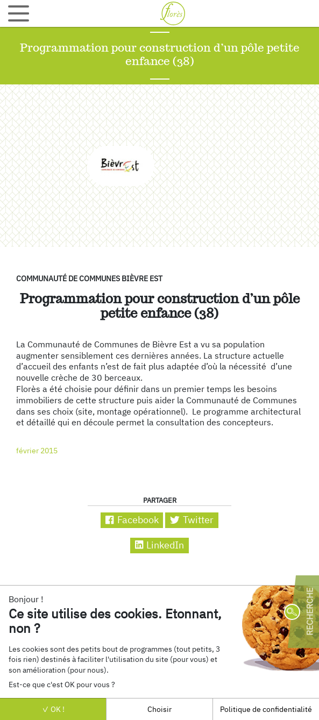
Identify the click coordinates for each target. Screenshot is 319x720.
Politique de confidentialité (266, 709)
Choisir (159, 709)
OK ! (53, 709)
